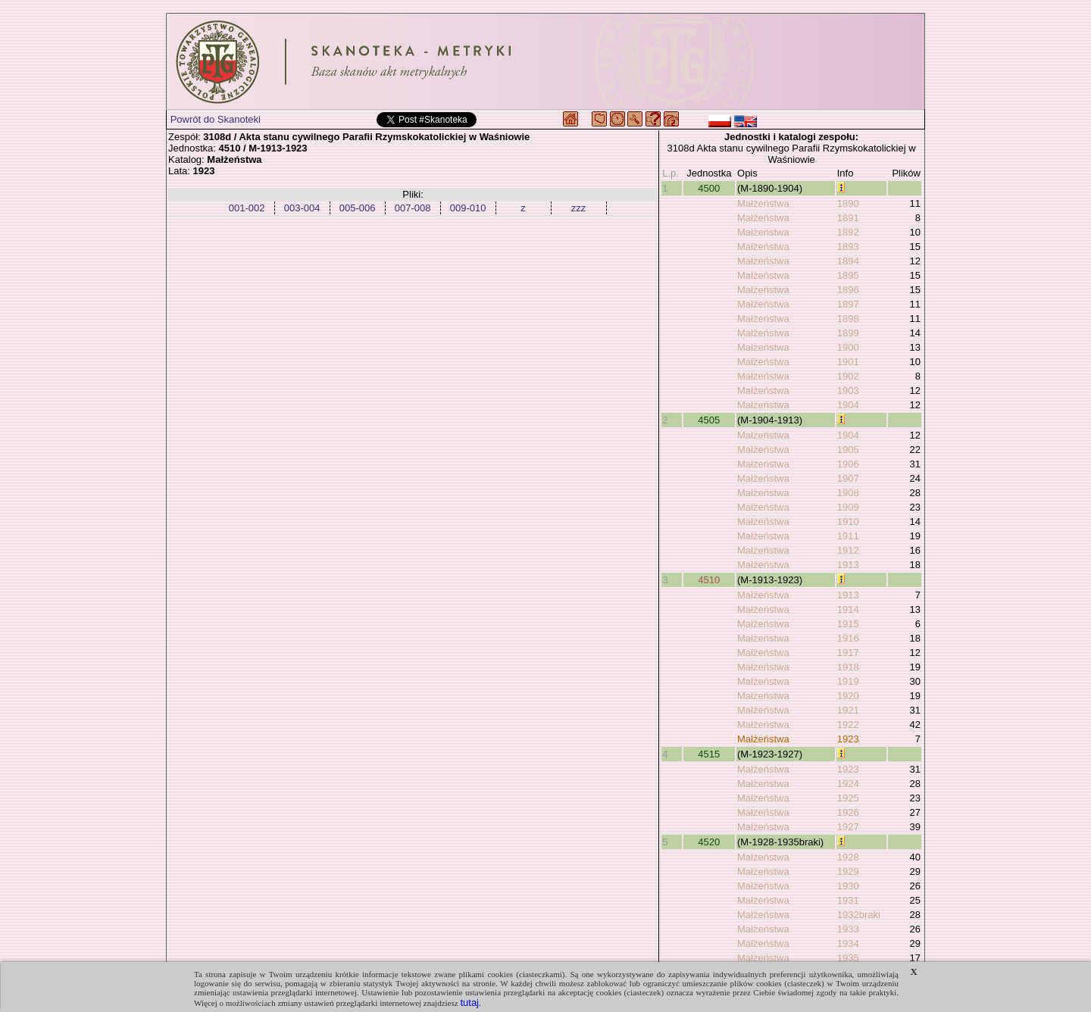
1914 (848, 609)
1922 (848, 724)
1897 (848, 304)
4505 (709, 420)
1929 (848, 871)
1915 (848, 623)
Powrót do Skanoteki (215, 119)
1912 (848, 550)
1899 (848, 333)
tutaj (469, 1002)
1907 (848, 478)
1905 (848, 449)
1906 (848, 464)
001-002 (247, 208)
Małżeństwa (763, 203)
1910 (848, 521)
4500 (709, 188)
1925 (848, 798)
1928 (848, 857)
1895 (848, 275)
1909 (848, 507)
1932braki (858, 914)
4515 (709, 754)
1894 (848, 261)
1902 (848, 376)
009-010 (468, 208)
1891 (848, 217)
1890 (848, 203)
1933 (848, 929)
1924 (848, 783)
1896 (848, 289)
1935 (848, 958)
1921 (848, 710)
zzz (578, 208)
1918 (848, 667)
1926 (848, 812)
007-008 (413, 208)
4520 (709, 842)
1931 (848, 900)
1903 (848, 390)
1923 (848, 739)
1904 (848, 405)
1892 (848, 232)
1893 (848, 246)
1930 (848, 886)
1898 (848, 318)
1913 (848, 564)
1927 (848, 826)
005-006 (357, 208)
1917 (848, 652)
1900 (848, 347)
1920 (848, 695)
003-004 (302, 208)
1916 (848, 638)
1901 (848, 361)
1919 (848, 681)
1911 (848, 536)
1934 (848, 943)
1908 (848, 492)
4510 (709, 580)
